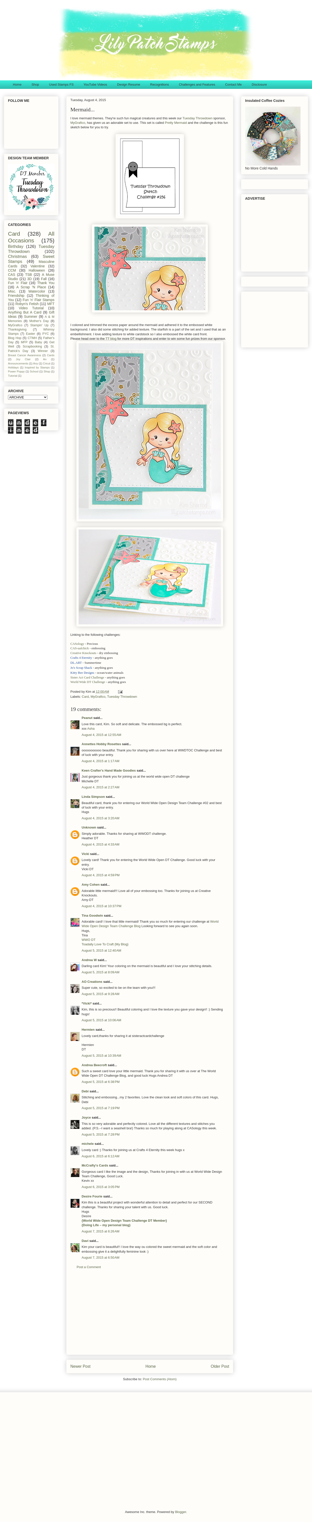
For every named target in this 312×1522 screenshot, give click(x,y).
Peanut (87, 718)
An (44, 359)
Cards (50, 355)
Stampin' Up (39, 325)
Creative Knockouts (83, 653)
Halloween (37, 270)
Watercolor (36, 291)
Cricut (46, 363)
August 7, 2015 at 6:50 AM (100, 1257)
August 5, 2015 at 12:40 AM (101, 950)
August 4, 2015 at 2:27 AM (100, 787)
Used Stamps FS (61, 84)
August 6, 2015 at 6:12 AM (100, 1156)
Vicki (85, 854)
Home (17, 84)
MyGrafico (77, 123)
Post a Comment (89, 1267)
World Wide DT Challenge (87, 682)
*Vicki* (87, 1003)
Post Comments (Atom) (159, 1379)
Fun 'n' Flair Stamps (38, 300)
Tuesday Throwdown (197, 118)
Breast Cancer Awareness (24, 355)
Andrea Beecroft (94, 1065)
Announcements (18, 363)
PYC (45, 334)
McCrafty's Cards (95, 1165)
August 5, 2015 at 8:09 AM (100, 972)
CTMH (32, 338)
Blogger (180, 1512)
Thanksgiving (17, 329)
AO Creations (92, 982)
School (34, 371)
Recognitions (159, 84)
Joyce (86, 1117)
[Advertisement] (149, 1316)
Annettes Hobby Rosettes (101, 744)
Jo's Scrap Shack (81, 668)
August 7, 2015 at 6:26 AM (100, 1231)
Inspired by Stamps (37, 367)
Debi (85, 1091)
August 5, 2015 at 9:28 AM (100, 994)
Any (35, 363)
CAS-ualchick (79, 648)
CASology (77, 644)
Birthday (15, 246)
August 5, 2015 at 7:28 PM (101, 1134)
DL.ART (76, 663)
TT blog (111, 338)
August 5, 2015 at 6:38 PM (101, 1082)
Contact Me (233, 84)
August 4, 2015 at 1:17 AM (100, 761)
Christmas (17, 256)
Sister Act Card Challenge (87, 677)
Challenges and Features (197, 84)
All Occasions (31, 237)
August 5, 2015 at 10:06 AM (101, 1020)
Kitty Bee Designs (82, 673)
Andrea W (89, 960)
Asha (91, 728)
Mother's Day (39, 321)
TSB (28, 275)
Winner (43, 351)
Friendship (16, 296)
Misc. (12, 291)
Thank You (45, 283)
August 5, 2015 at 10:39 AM (101, 1055)
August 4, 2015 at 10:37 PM (101, 906)
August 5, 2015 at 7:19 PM (101, 1108)
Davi (85, 1241)
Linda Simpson (93, 797)
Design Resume (128, 84)
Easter (30, 334)
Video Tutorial (31, 308)
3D (29, 279)
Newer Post (80, 1366)
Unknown (89, 827)
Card (85, 696)
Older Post (220, 1366)
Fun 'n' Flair (17, 283)
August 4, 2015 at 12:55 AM (101, 735)
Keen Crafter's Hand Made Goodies (109, 770)
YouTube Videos (95, 84)
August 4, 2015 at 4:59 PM (101, 875)
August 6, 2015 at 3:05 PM (101, 1187)
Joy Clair (23, 359)
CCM (12, 270)
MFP (24, 342)
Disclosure (259, 84)
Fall (44, 279)
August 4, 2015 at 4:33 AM (100, 844)
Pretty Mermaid (176, 123)
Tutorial (12, 375)
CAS (11, 275)
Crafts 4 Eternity (81, 658)
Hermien (88, 1029)
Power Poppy (16, 371)
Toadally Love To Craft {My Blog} (105, 944)
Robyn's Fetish (27, 304)
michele (88, 1144)
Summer (30, 317)
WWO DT (89, 940)
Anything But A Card (24, 312)
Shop (35, 84)
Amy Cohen (91, 884)
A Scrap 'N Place (31, 287)
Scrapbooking (32, 346)
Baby (38, 342)
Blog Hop (14, 338)
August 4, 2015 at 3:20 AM (100, 818)
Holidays (13, 367)
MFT (50, 304)
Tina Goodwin (92, 915)
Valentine (37, 266)
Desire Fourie (92, 1196)
